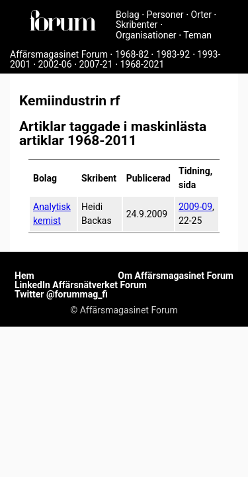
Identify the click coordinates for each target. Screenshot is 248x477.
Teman (197, 35)
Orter (201, 14)
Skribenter (136, 24)
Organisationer (146, 35)
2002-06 (54, 64)
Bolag (128, 14)
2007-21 (95, 64)
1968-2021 (142, 64)
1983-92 (173, 54)
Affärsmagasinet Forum (59, 54)
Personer (165, 14)
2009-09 (195, 206)
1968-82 (132, 54)
